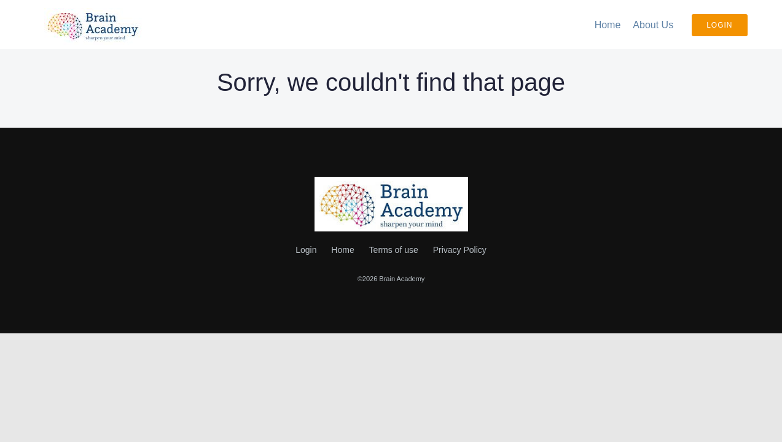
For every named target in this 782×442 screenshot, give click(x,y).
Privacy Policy (460, 250)
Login (719, 25)
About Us (653, 25)
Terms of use (393, 250)
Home (608, 25)
